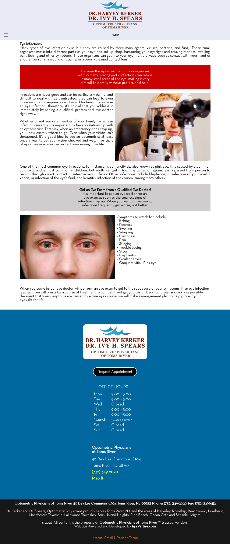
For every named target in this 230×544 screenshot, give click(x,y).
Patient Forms (127, 538)
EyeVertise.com (144, 526)
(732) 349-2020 (105, 472)
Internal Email (102, 538)
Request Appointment (115, 372)
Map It (97, 478)
